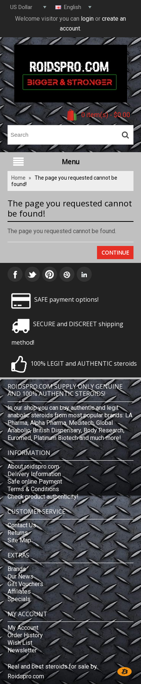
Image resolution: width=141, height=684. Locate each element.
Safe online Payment (35, 481)
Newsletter (22, 650)
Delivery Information (34, 474)
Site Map (19, 540)
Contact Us (22, 525)
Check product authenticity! (43, 496)
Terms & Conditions (33, 489)
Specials (19, 599)
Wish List (20, 642)
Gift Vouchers (25, 584)
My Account (23, 627)
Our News (20, 576)
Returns (18, 532)
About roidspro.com (33, 466)
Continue (115, 252)
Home (18, 178)
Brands (17, 569)
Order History (25, 635)
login (87, 18)
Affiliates (19, 591)
